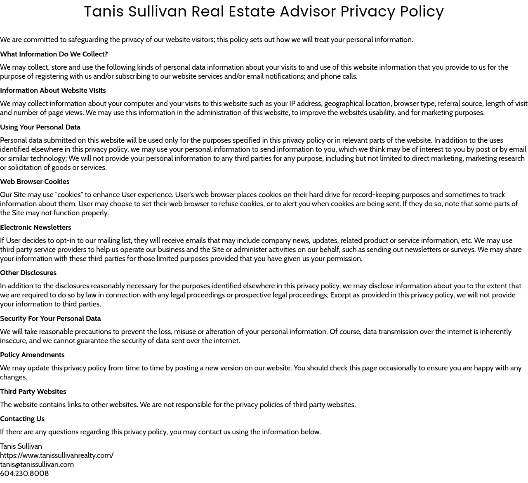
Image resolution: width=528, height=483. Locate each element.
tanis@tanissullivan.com (37, 464)
